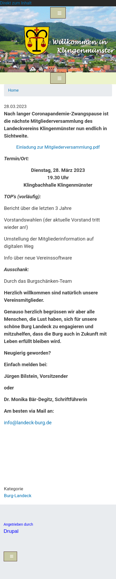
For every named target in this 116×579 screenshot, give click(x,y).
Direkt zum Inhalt (16, 3)
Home (13, 90)
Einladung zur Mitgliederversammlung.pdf (58, 147)
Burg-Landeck (17, 495)
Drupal (11, 531)
